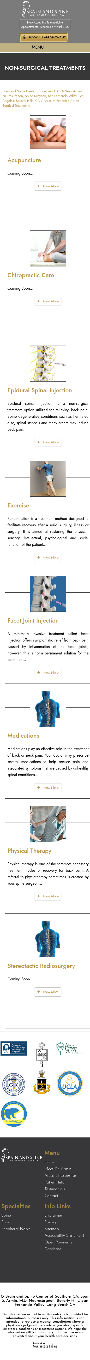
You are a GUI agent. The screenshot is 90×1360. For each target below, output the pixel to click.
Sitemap (51, 1229)
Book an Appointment (47, 37)
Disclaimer (53, 1215)
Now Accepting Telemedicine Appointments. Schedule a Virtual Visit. (45, 24)
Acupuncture (24, 160)
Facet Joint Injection (33, 620)
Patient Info (54, 1182)
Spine (6, 1215)
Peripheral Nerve (15, 1229)
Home (49, 1162)
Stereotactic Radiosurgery (41, 965)
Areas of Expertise (56, 100)
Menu (44, 47)
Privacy (50, 1222)
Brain (5, 1222)
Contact (51, 1196)
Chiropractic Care (30, 275)
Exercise (18, 505)
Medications (23, 735)
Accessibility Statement (64, 1236)
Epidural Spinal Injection (39, 390)
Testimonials (54, 1189)
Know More (50, 186)
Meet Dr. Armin (57, 1169)
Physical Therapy (29, 850)
